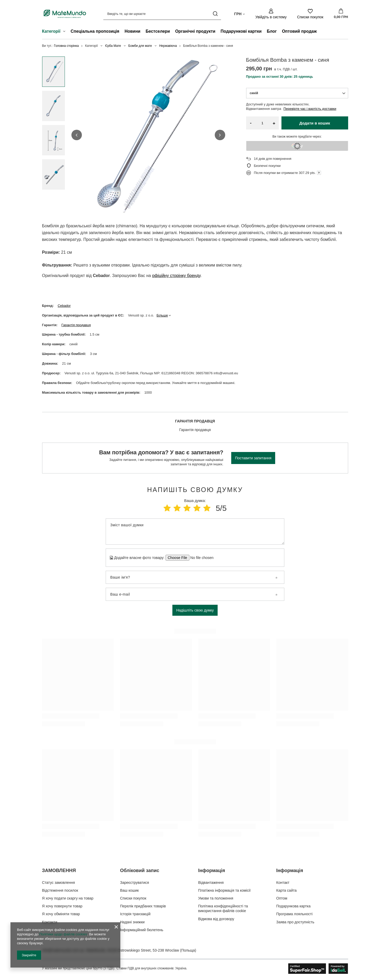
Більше (162, 315)
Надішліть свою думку (195, 610)
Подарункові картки (241, 31)
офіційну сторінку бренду (176, 275)
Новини (132, 31)
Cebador (64, 306)
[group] (148, 134)
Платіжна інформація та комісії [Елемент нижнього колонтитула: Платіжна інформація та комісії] (224, 890)
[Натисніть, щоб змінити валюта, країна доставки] (239, 14)
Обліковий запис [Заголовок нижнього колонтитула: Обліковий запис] (139, 870)
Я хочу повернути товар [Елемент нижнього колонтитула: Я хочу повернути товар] (62, 906)
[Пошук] (215, 14)
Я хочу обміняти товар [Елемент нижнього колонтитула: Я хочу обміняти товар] (61, 914)
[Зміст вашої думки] (195, 531)
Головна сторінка (66, 46)
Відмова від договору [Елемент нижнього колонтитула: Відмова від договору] (216, 919)
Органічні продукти (195, 31)
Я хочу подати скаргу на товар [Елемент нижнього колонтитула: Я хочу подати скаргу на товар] (68, 898)
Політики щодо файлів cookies (63, 934)
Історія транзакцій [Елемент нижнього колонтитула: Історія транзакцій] (135, 914)
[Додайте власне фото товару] (200, 558)
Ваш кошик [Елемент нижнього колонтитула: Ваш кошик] (129, 890)
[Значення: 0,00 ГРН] (341, 13)
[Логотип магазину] (65, 13)
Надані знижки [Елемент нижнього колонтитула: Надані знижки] (132, 922)
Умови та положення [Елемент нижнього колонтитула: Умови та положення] (215, 898)
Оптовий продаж (299, 31)
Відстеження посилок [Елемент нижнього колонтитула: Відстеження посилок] (60, 890)
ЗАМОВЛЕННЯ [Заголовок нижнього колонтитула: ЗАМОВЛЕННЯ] (59, 870)
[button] (76, 135)
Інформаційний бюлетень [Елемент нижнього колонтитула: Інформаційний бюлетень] (141, 930)
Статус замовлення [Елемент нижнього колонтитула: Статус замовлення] (58, 882)
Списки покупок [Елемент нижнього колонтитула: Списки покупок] (133, 898)
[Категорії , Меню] (65, 32)
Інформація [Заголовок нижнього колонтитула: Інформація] (211, 870)
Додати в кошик (314, 123)
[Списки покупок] (310, 13)
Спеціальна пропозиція (95, 31)
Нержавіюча (168, 46)
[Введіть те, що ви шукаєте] (162, 14)
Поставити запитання (253, 458)
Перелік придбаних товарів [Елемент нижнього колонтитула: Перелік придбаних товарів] (143, 906)
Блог (272, 31)
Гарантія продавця (76, 325)
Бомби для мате (140, 46)
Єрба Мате (113, 46)
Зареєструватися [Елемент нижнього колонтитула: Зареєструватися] (134, 882)
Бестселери (158, 31)
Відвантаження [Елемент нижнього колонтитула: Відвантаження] (211, 882)
